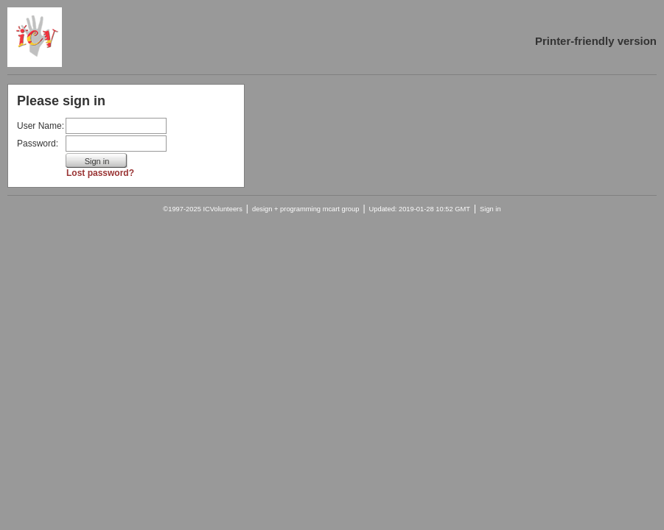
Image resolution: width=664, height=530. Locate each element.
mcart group (341, 209)
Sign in (490, 209)
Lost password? (100, 173)
